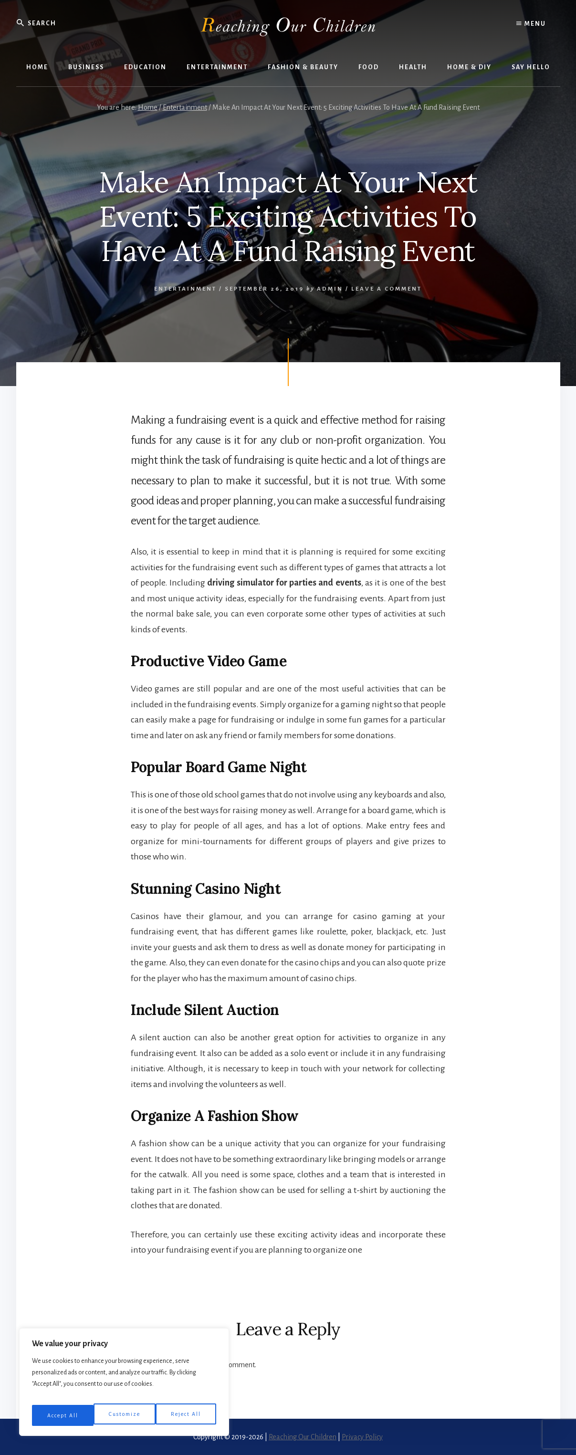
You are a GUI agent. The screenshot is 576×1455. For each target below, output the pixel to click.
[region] (124, 1386)
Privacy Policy (362, 1437)
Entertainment (185, 289)
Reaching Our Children (302, 1437)
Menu (531, 24)
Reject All (125, 1415)
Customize (63, 1415)
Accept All (186, 1415)
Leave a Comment (386, 289)
